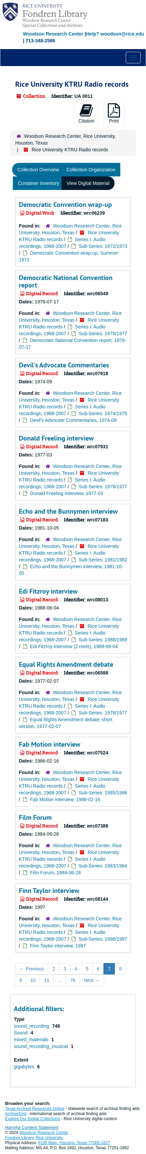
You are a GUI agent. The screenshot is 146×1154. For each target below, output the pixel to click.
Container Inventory (38, 183)
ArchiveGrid (15, 1113)
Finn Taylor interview (49, 890)
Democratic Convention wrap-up (65, 204)
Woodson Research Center (53, 34)
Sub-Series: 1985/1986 (103, 792)
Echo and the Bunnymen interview (68, 511)
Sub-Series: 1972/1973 (103, 246)
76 (73, 980)
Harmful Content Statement (31, 1127)
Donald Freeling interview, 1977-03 (66, 493)
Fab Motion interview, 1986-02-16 (65, 799)
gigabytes (24, 1066)
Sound (21, 1032)
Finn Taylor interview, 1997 (58, 945)
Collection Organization (91, 169)
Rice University (49, 1137)
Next (92, 980)
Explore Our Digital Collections (32, 1118)
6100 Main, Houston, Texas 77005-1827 (74, 1142)
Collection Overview (38, 169)
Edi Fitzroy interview (48, 591)
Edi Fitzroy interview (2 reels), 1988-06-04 (74, 646)
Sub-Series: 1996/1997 (103, 939)
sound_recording (32, 1026)
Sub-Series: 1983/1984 (103, 866)
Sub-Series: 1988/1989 (103, 639)
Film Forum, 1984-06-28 (55, 872)
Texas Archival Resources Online (34, 1108)
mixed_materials (32, 1039)
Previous (32, 968)
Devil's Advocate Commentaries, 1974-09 (73, 420)
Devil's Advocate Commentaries (64, 365)
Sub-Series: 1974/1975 (103, 413)
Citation (86, 113)
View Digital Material (88, 183)
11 (46, 980)
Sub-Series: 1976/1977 (103, 333)
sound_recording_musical (41, 1046)
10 (33, 980)
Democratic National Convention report (66, 281)
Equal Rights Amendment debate (66, 664)
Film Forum (35, 817)
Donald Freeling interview (56, 438)
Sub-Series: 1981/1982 (103, 559)
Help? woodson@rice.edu (115, 34)
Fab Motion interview (49, 744)
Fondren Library (19, 1137)
